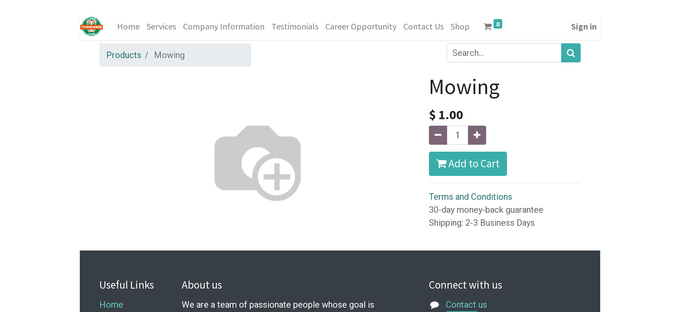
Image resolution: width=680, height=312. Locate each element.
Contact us (466, 304)
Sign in (584, 26)
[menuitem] (128, 26)
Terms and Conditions (470, 197)
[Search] (571, 52)
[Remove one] (438, 135)
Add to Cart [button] (468, 163)
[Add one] (477, 135)
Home (111, 304)
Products (123, 55)
